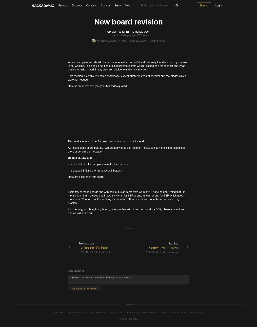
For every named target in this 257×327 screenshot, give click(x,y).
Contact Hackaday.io (77, 312)
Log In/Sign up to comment (84, 288)
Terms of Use (115, 312)
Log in (219, 5)
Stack (117, 5)
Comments (157, 40)
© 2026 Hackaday (128, 319)
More (131, 6)
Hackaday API (150, 312)
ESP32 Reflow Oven (138, 31)
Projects (63, 5)
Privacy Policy (132, 312)
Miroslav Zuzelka (104, 40)
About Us (58, 312)
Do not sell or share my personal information (182, 312)
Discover (77, 5)
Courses (106, 5)
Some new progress (163, 248)
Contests (91, 5)
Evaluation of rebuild (93, 248)
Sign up (203, 5)
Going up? (128, 304)
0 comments (105, 252)
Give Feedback (98, 312)
